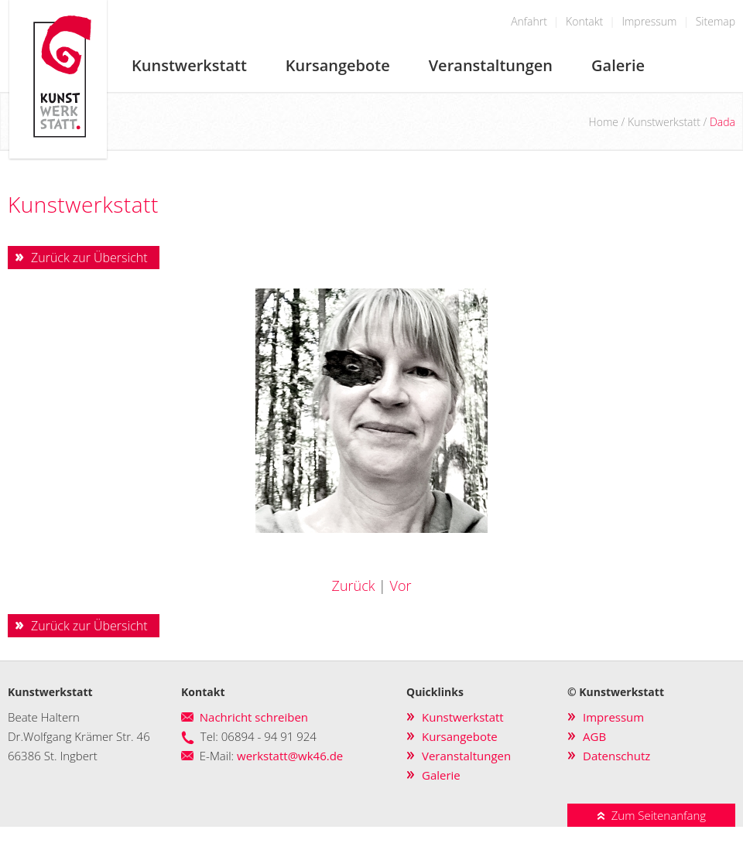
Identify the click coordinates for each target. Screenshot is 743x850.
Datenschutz (616, 755)
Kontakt (584, 21)
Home (603, 121)
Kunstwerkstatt (189, 65)
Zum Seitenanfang (651, 815)
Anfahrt (529, 21)
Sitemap (715, 21)
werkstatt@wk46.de (290, 755)
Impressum (648, 21)
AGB (594, 736)
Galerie (618, 65)
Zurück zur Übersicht (89, 257)
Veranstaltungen (491, 65)
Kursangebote (338, 65)
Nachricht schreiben (254, 717)
